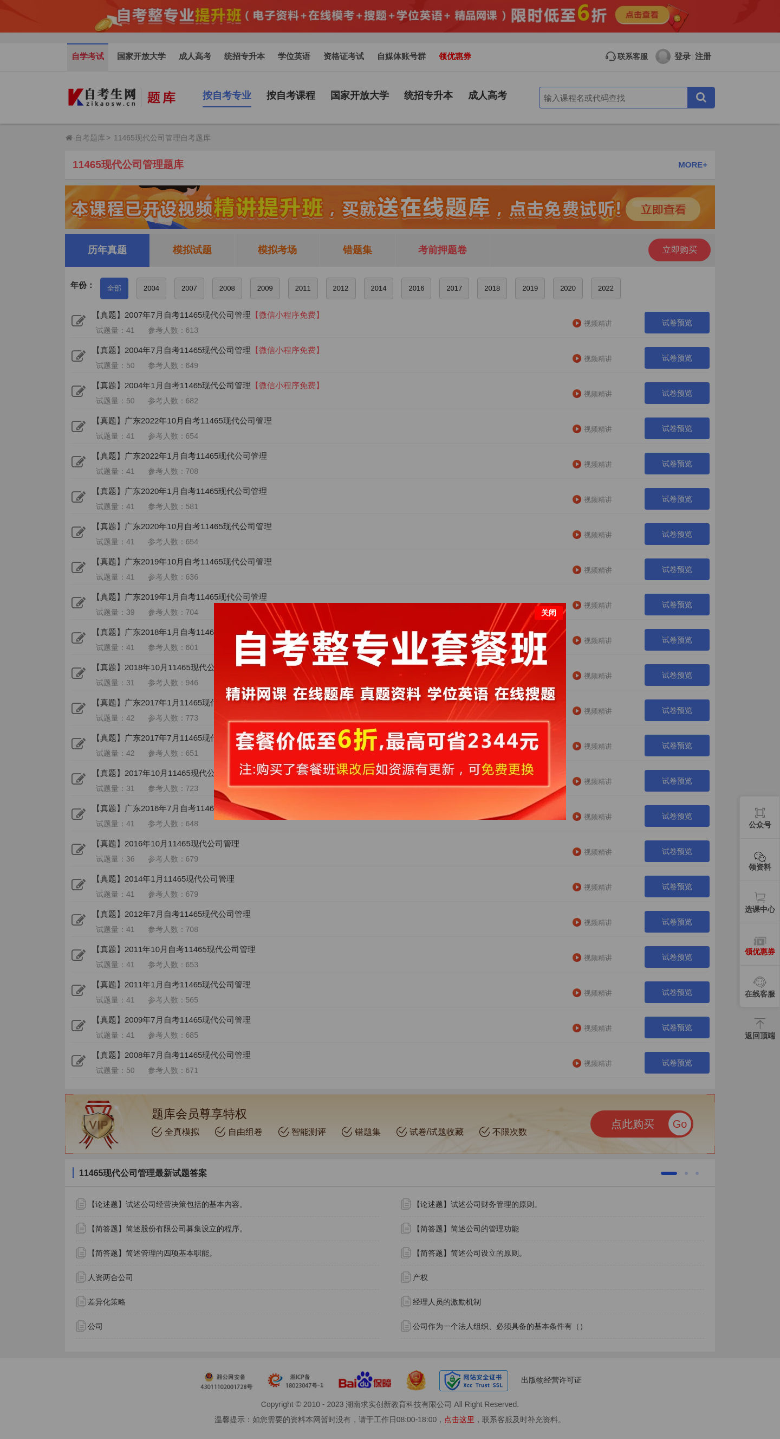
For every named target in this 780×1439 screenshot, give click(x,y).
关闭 (548, 612)
